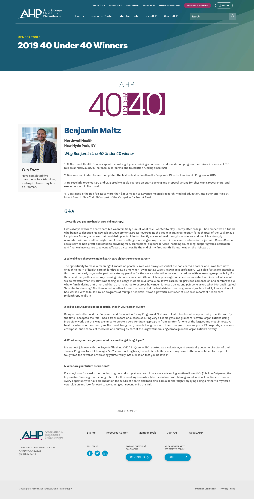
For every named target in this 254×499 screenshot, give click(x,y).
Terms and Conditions (204, 488)
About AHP (196, 432)
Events (91, 432)
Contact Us (137, 457)
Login (225, 5)
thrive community (169, 5)
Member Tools (29, 37)
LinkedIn (105, 453)
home (40, 14)
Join (171, 457)
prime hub (149, 5)
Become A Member (197, 5)
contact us (98, 5)
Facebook (90, 453)
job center (132, 5)
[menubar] (154, 18)
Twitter (97, 453)
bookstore (115, 5)
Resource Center (117, 432)
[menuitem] (79, 18)
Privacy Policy (227, 488)
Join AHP (172, 432)
